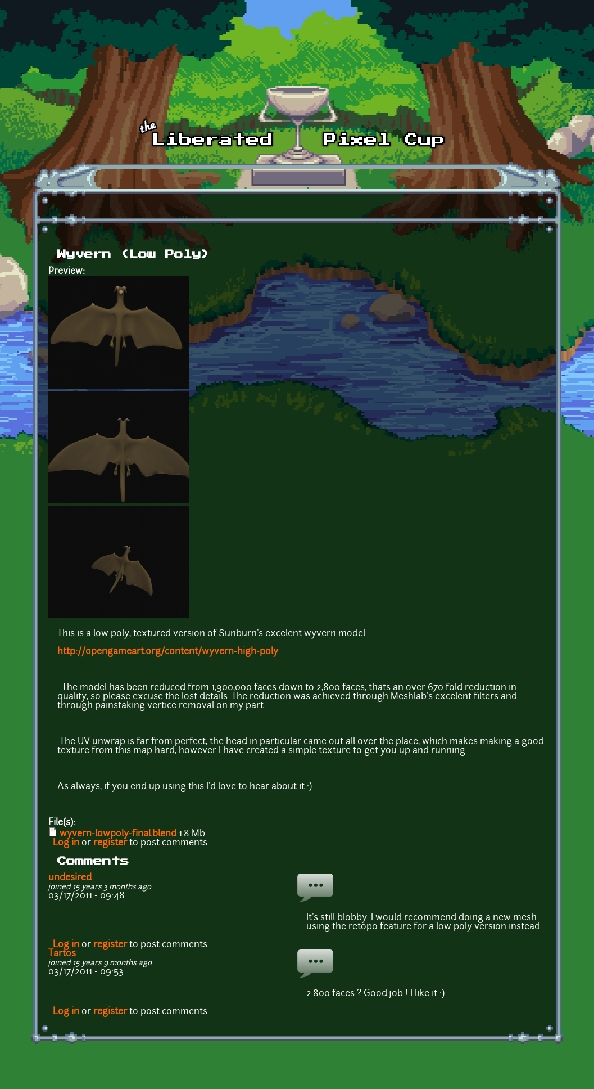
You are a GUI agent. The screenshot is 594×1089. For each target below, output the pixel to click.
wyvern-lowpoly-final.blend (118, 834)
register (110, 843)
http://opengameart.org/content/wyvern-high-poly (167, 651)
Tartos (62, 954)
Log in (66, 843)
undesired (70, 878)
